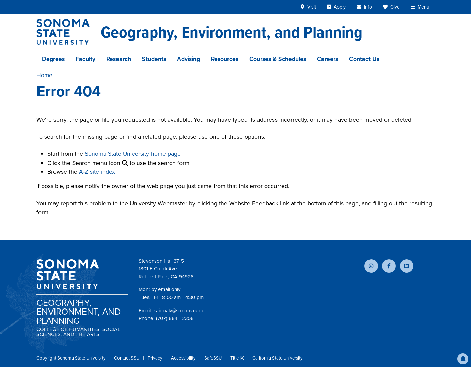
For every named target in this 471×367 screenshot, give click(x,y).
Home (44, 75)
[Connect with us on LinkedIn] (406, 266)
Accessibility (184, 358)
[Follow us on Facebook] (389, 266)
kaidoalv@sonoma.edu (178, 310)
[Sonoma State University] (65, 32)
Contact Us (364, 58)
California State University (277, 358)
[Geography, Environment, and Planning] (231, 31)
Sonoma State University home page (133, 153)
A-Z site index (97, 171)
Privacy (155, 358)
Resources (224, 58)
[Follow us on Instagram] (371, 266)
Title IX (237, 358)
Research (118, 58)
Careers (327, 58)
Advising (188, 58)
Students (154, 58)
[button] (462, 358)
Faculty (85, 58)
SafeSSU (213, 358)
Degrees (53, 58)
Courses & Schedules (277, 58)
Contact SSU (127, 358)
